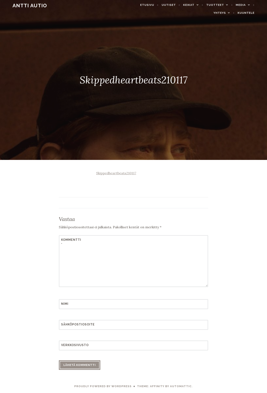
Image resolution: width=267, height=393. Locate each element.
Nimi (64, 303)
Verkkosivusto (71, 345)
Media (248, 4)
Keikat (196, 4)
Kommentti (71, 242)
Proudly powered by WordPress (103, 386)
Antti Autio (22, 6)
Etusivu (154, 4)
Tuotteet (222, 4)
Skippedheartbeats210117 (116, 173)
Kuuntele (253, 12)
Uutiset (176, 4)
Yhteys (227, 12)
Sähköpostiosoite (71, 324)
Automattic (181, 386)
